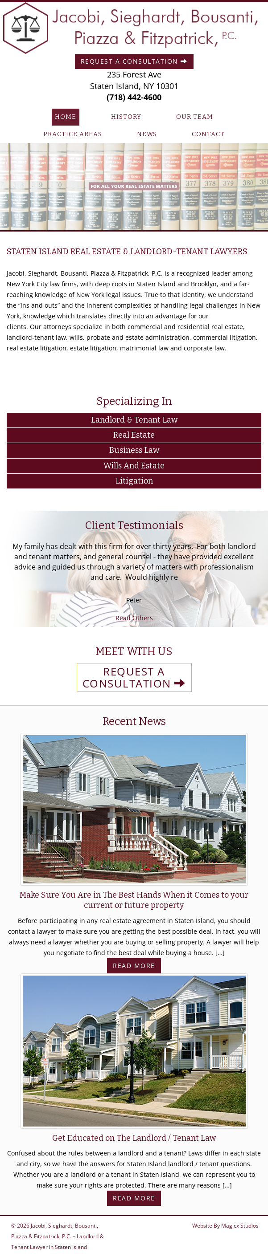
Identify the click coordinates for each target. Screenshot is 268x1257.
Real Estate (134, 435)
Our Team (194, 117)
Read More (134, 965)
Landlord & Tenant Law (134, 420)
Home (65, 117)
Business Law (134, 450)
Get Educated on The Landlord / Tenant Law (134, 1138)
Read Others (134, 618)
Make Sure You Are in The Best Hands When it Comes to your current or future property (134, 900)
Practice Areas (72, 134)
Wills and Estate (134, 466)
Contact (208, 134)
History (126, 117)
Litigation (134, 481)
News (147, 134)
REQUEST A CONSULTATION (134, 677)
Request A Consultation (134, 61)
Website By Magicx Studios (225, 1225)
